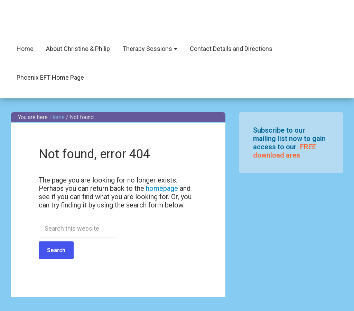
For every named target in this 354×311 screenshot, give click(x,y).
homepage (162, 188)
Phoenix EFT (177, 21)
